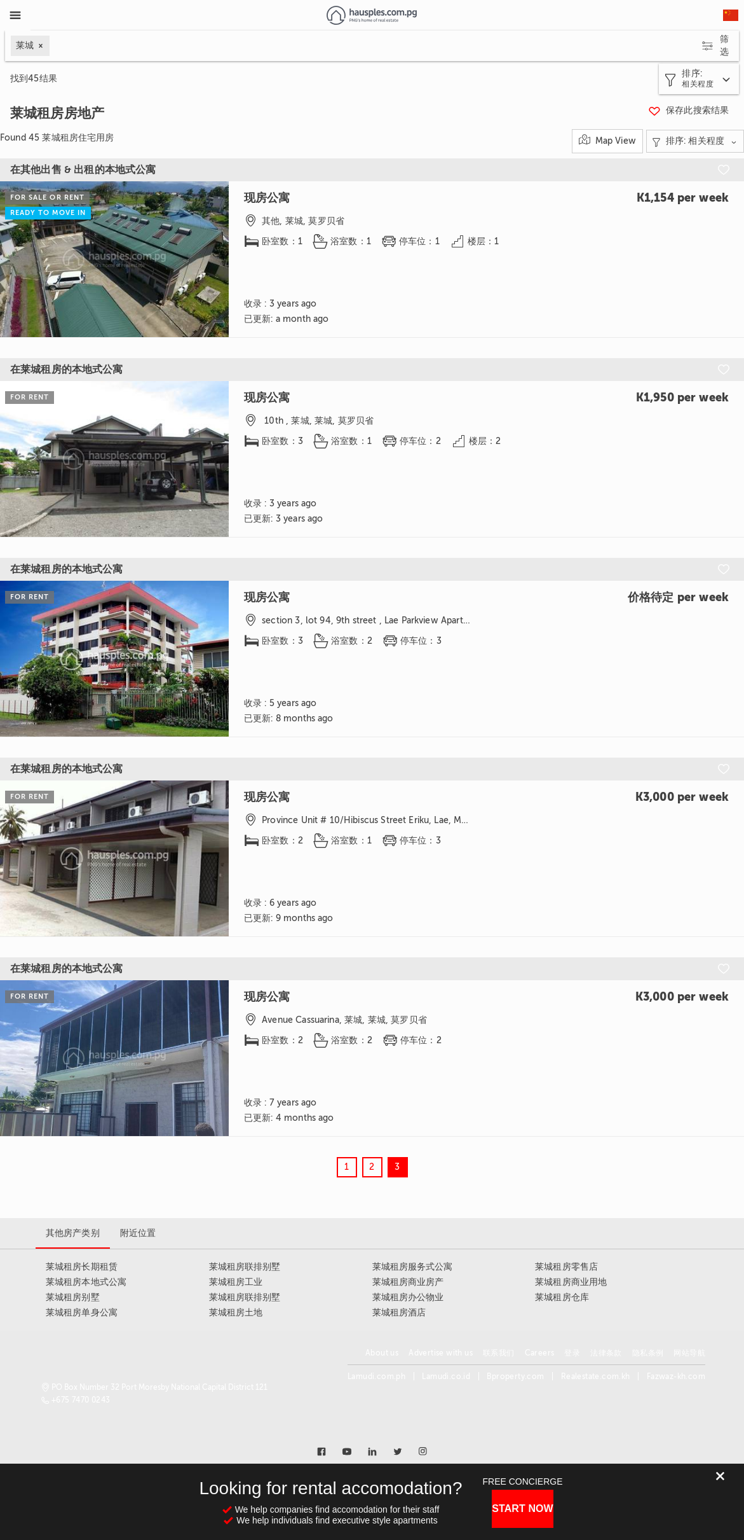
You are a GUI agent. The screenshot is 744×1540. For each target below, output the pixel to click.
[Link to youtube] (347, 1451)
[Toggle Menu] (15, 15)
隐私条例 (648, 1353)
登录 (572, 1353)
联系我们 (499, 1353)
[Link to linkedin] (372, 1451)
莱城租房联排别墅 (245, 1267)
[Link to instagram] (423, 1451)
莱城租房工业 (236, 1282)
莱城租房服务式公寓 (412, 1267)
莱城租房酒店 (399, 1312)
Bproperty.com (515, 1376)
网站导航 (689, 1353)
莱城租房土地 (236, 1312)
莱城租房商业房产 (408, 1282)
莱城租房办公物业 (408, 1297)
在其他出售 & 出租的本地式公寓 (83, 170)
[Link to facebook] (321, 1451)
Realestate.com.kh (595, 1376)
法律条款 (606, 1353)
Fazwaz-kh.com (676, 1376)
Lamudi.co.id (446, 1376)
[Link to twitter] (397, 1451)
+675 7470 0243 (81, 1400)
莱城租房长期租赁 (82, 1267)
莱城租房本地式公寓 (86, 1282)
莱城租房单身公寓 (82, 1312)
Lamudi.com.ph (376, 1376)
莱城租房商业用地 (571, 1282)
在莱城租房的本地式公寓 (66, 369)
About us (381, 1353)
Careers (540, 1353)
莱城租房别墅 (73, 1297)
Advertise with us (441, 1353)
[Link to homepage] (372, 15)
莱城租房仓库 (562, 1297)
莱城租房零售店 (566, 1267)
